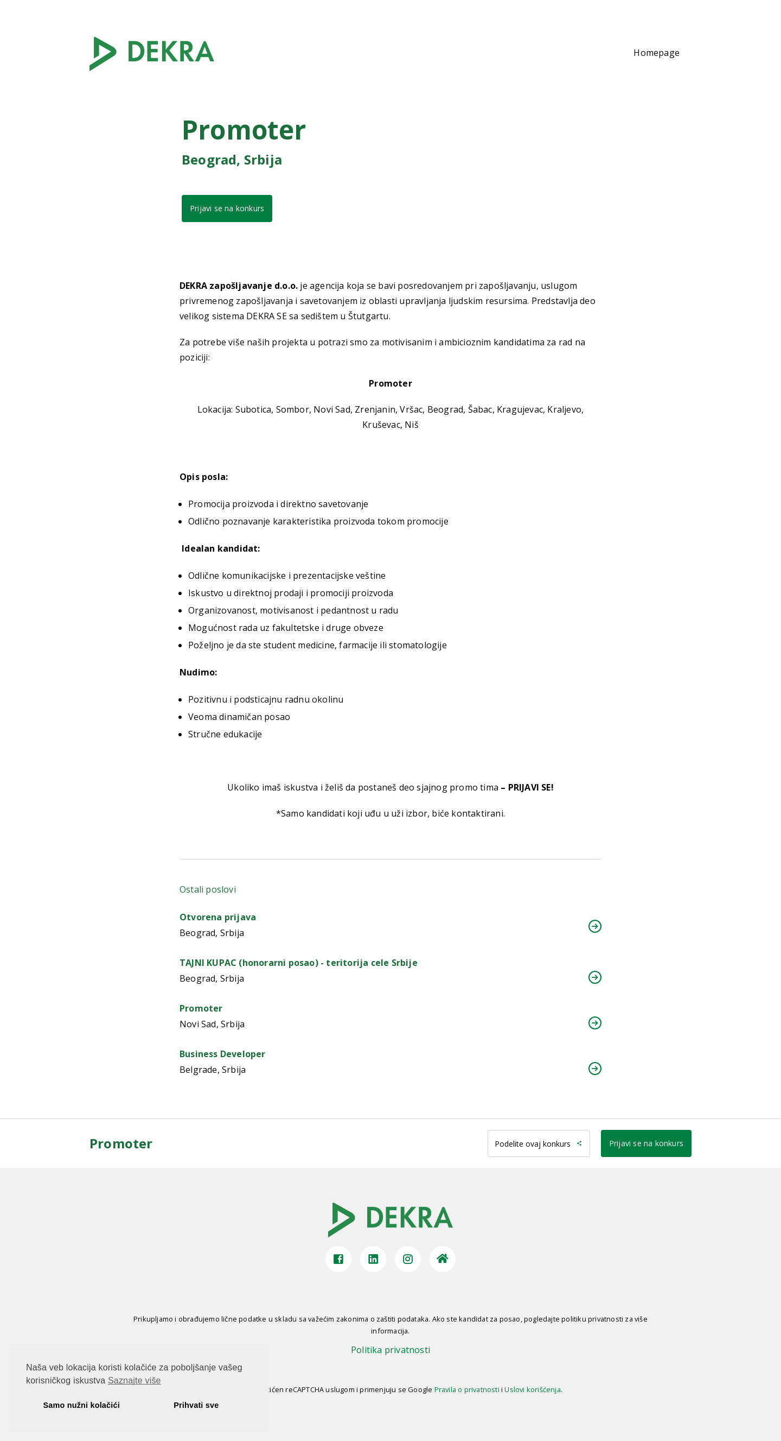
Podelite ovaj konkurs (539, 1144)
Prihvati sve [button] (196, 1405)
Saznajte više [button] (134, 1380)
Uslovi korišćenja (532, 1389)
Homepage (656, 53)
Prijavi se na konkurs (227, 208)
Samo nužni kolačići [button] (81, 1405)
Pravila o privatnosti (467, 1389)
